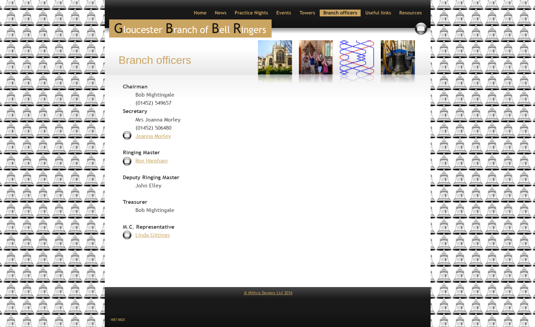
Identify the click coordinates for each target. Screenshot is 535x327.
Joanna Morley (153, 136)
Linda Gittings (152, 235)
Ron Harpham (151, 160)
